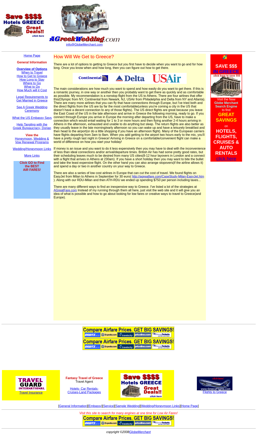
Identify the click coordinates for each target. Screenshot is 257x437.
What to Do (32, 86)
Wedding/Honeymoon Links (32, 149)
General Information (73, 406)
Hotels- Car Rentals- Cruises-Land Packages (84, 390)
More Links (32, 155)
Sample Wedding (128, 406)
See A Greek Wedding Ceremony (32, 109)
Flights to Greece (215, 392)
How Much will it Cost (32, 90)
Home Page (32, 55)
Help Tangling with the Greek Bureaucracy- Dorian (32, 126)
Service (108, 406)
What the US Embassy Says (32, 117)
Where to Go (32, 83)
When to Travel (32, 72)
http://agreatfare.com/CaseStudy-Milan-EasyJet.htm (168, 176)
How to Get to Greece (32, 76)
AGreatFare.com (65, 190)
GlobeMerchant (140, 432)
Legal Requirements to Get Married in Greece (32, 98)
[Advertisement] (32, 261)
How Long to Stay (31, 79)
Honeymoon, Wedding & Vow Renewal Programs (32, 140)
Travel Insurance (31, 392)
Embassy (95, 406)
